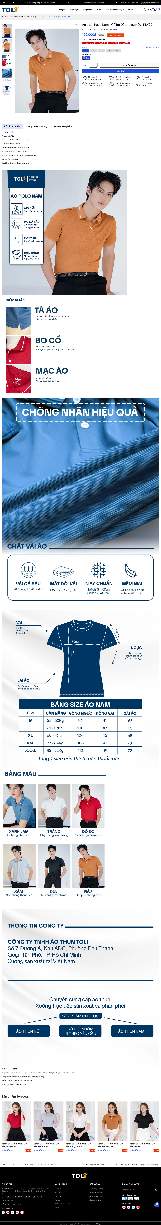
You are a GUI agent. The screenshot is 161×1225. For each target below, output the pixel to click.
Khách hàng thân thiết (96, 1189)
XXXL (117, 51)
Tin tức (98, 9)
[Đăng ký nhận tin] (156, 1190)
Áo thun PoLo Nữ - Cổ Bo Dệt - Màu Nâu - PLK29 (111, 1145)
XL (101, 51)
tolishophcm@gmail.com (13, 1204)
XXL (109, 51)
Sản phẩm (87, 9)
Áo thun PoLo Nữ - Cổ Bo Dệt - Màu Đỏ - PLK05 (15, 1145)
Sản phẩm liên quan (16, 1096)
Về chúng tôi (74, 9)
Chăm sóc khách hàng (113, 9)
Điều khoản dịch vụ (95, 1200)
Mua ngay (121, 71)
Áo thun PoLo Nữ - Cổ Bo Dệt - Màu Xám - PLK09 (47, 1145)
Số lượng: (85, 65)
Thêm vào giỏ (129, 65)
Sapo (99, 1224)
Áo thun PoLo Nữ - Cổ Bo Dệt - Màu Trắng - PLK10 (79, 1145)
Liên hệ (130, 9)
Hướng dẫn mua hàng (96, 1196)
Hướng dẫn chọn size (152, 47)
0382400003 (9, 1201)
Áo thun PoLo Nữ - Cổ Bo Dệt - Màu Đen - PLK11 (143, 1145)
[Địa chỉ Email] (140, 1190)
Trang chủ (62, 9)
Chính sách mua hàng (96, 1192)
